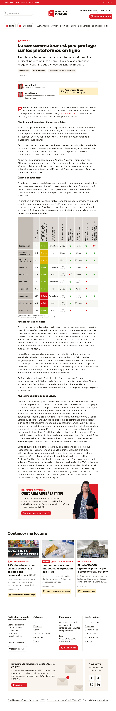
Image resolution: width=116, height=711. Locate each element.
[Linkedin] (98, 684)
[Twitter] (98, 678)
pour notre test (69, 113)
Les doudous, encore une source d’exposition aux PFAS (57, 568)
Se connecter (107, 2)
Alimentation (43, 26)
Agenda (88, 641)
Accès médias (91, 637)
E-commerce (84, 26)
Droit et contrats (68, 26)
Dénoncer (89, 626)
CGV (42, 700)
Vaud (35, 622)
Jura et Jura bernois (42, 633)
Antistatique (102, 700)
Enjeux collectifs (100, 26)
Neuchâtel (38, 637)
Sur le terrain (34, 2)
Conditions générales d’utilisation (23, 700)
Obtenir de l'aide (93, 622)
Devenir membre (92, 630)
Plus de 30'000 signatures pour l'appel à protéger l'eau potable (92, 568)
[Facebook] (91, 678)
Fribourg (37, 626)
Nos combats (21, 2)
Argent (54, 26)
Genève (36, 630)
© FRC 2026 (75, 700)
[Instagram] (91, 684)
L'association (9, 2)
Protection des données (58, 700)
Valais (36, 641)
